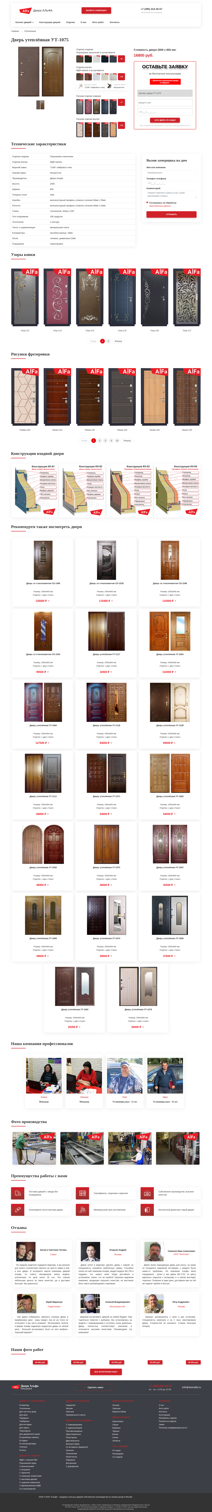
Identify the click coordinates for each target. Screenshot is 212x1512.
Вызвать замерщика (96, 10)
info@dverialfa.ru (191, 1386)
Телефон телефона (156, 178)
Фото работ (98, 22)
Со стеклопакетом (27, 1488)
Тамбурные (24, 1420)
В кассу (22, 1449)
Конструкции (164, 1414)
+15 (121, 77)
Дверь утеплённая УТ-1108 (170, 725)
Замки (161, 1423)
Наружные (70, 1459)
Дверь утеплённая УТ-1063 (170, 654)
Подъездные (25, 1430)
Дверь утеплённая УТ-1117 (106, 654)
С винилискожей (26, 1465)
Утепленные (24, 1407)
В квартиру (24, 1404)
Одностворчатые (73, 1433)
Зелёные (116, 1440)
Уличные (23, 1446)
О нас (83, 22)
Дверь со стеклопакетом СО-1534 (43, 654)
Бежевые (116, 1427)
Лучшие (115, 1404)
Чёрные (115, 1430)
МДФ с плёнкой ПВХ (28, 1459)
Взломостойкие (73, 1443)
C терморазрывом (74, 1424)
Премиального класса (75, 1414)
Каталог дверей (23, 22)
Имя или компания (156, 167)
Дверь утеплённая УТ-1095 (170, 938)
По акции (116, 1449)
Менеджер (43, 1100)
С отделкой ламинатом (29, 1481)
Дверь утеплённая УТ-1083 (43, 867)
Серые (115, 1424)
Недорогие (71, 1404)
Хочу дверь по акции (164, 120)
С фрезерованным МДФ (30, 1485)
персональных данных (160, 206)
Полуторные (71, 1436)
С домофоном (72, 1465)
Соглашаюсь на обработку (163, 204)
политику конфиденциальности (177, 125)
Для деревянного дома (29, 1433)
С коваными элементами (30, 1475)
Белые (115, 1433)
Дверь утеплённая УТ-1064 (43, 725)
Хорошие (116, 1407)
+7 (121, 102)
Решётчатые (71, 1456)
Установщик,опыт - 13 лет (125, 1100)
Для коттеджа (25, 1423)
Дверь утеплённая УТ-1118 (106, 725)
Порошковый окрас (28, 1462)
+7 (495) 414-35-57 (151, 9)
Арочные (70, 1449)
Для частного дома (27, 1410)
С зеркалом (24, 1472)
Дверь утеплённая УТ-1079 (138, 1009)
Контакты (115, 22)
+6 (121, 59)
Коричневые (117, 1420)
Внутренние (71, 1462)
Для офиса (24, 1427)
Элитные (70, 1410)
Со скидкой (117, 1456)
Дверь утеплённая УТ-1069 (43, 938)
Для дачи (23, 1414)
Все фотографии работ (106, 1371)
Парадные (24, 1417)
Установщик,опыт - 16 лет (165, 1100)
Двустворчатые (72, 1440)
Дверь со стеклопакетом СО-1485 (43, 583)
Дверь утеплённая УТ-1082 (170, 796)
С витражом (24, 1468)
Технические (71, 1452)
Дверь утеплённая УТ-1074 (106, 938)
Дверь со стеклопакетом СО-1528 (107, 583)
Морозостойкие (119, 1410)
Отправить (171, 214)
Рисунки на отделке (167, 1420)
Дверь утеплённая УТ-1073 (106, 867)
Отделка (70, 22)
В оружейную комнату (29, 1436)
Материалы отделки (168, 1417)
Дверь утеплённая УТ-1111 (43, 796)
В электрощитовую (27, 1443)
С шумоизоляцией (74, 1427)
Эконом (69, 1407)
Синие (115, 1436)
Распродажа (117, 1453)
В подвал (23, 1439)
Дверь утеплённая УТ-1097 (170, 867)
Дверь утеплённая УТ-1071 (106, 796)
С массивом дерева (28, 1478)
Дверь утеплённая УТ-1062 (74, 1009)
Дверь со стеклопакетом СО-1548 (170, 583)
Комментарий (153, 188)
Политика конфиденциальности (173, 1427)
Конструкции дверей (49, 22)
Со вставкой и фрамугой (77, 1446)
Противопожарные (74, 1430)
